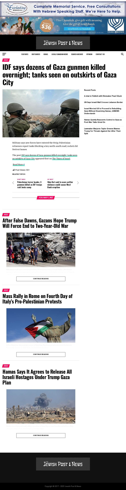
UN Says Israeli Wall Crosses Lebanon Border (103, 102)
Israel (45, 54)
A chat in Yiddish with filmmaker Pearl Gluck (103, 96)
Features (24, 54)
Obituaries (36, 54)
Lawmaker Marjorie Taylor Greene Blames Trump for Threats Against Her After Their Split (102, 131)
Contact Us (100, 54)
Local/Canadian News (60, 54)
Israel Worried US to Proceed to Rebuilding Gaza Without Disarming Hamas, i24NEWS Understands (102, 111)
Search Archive (77, 54)
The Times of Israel (68, 158)
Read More (18, 164)
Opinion (89, 54)
